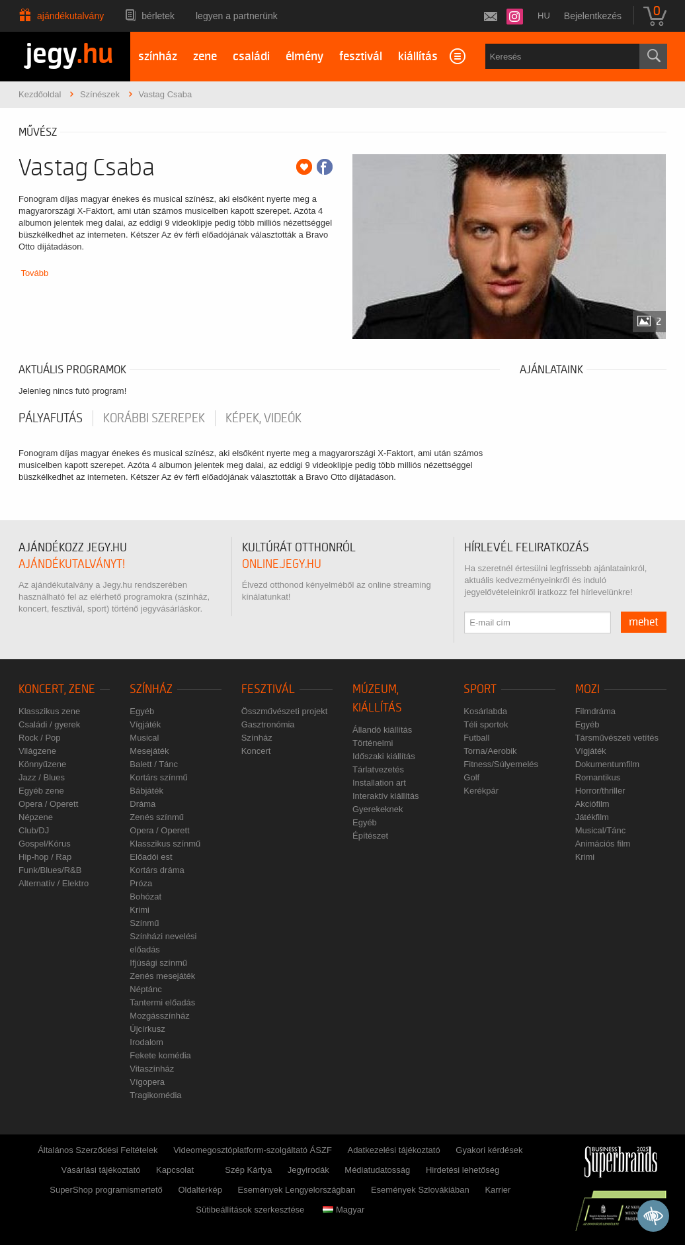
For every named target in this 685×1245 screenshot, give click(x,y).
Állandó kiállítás (382, 730)
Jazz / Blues (42, 777)
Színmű (144, 923)
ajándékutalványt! (72, 564)
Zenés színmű (157, 817)
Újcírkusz (147, 1029)
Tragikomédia (155, 1095)
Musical (144, 738)
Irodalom (146, 1042)
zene (205, 57)
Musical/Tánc (600, 830)
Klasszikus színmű (165, 844)
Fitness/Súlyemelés (500, 764)
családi (251, 57)
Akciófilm (592, 804)
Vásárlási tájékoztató (100, 1170)
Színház (151, 689)
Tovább (34, 273)
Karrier (497, 1190)
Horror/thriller (600, 791)
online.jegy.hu (281, 564)
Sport (480, 689)
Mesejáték (149, 751)
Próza (141, 883)
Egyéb (142, 711)
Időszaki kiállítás (383, 756)
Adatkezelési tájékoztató (393, 1150)
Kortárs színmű (158, 777)
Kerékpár (481, 791)
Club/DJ (34, 830)
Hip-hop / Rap (45, 857)
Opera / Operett (48, 804)
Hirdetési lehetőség (462, 1170)
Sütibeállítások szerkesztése (250, 1210)
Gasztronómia (268, 724)
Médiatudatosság (377, 1170)
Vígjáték (145, 724)
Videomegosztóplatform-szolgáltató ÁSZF (252, 1150)
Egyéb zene (41, 791)
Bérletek (158, 16)
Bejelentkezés (593, 16)
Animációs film (603, 844)
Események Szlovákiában (420, 1190)
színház (157, 57)
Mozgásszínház (159, 1016)
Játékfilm (592, 817)
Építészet (370, 836)
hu (544, 16)
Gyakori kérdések (489, 1150)
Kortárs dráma (157, 870)
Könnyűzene (42, 764)
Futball (476, 738)
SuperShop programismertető (106, 1190)
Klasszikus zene (49, 711)
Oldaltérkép (200, 1190)
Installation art (379, 783)
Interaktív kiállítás (385, 796)
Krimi (139, 910)
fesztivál (360, 57)
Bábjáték (146, 791)
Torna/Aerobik (489, 751)
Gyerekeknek (377, 809)
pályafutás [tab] (51, 418)
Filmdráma (595, 711)
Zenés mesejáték (162, 976)
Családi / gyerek (49, 724)
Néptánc (145, 989)
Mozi (587, 689)
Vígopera (147, 1082)
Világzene (37, 751)
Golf (471, 777)
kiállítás (418, 57)
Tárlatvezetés (378, 769)
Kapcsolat (175, 1170)
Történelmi (372, 743)
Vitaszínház (152, 1069)
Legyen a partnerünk (237, 16)
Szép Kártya (248, 1170)
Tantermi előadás (162, 1002)
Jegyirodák (308, 1170)
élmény (304, 57)
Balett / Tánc (154, 764)
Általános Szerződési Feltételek (97, 1150)
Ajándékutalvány (70, 16)
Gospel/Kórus (45, 844)
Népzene (36, 817)
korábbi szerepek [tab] (154, 418)
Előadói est (151, 857)
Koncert (256, 751)
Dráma (142, 804)
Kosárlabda (485, 711)
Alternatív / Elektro (54, 883)
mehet (644, 622)
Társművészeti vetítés (617, 738)
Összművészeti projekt (284, 711)
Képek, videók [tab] (263, 418)
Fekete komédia (160, 1055)
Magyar (343, 1210)
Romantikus (598, 777)
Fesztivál (268, 689)
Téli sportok (485, 724)
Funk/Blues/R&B (50, 870)
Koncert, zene (57, 689)
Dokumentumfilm (607, 764)
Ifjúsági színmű (158, 963)
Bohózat (145, 896)
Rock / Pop (40, 738)
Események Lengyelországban (297, 1190)
